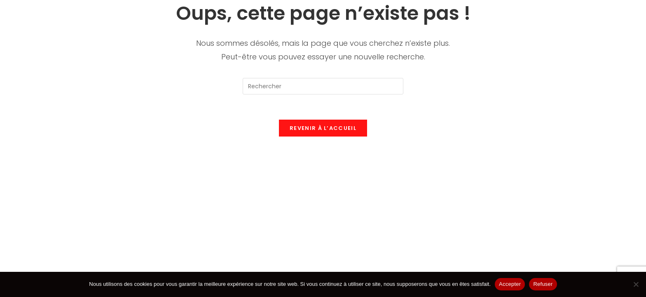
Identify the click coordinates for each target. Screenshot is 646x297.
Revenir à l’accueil (323, 128)
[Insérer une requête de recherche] (323, 86)
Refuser (542, 284)
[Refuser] (636, 284)
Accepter (510, 284)
